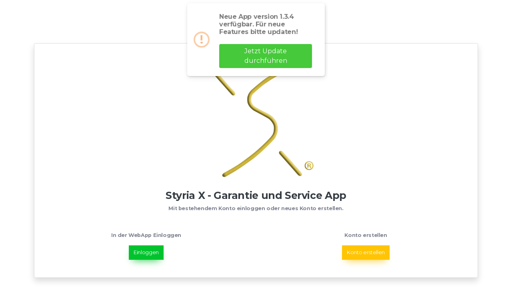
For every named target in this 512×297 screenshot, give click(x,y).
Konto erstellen (366, 252)
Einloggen (146, 252)
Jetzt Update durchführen (265, 55)
